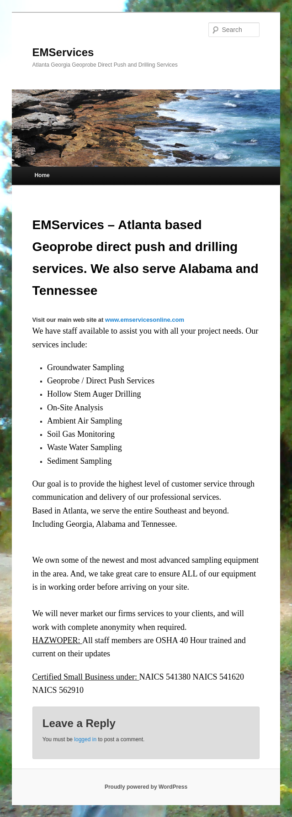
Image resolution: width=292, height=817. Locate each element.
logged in (85, 739)
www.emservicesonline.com (144, 319)
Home (41, 175)
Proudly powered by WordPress (146, 787)
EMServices (63, 52)
